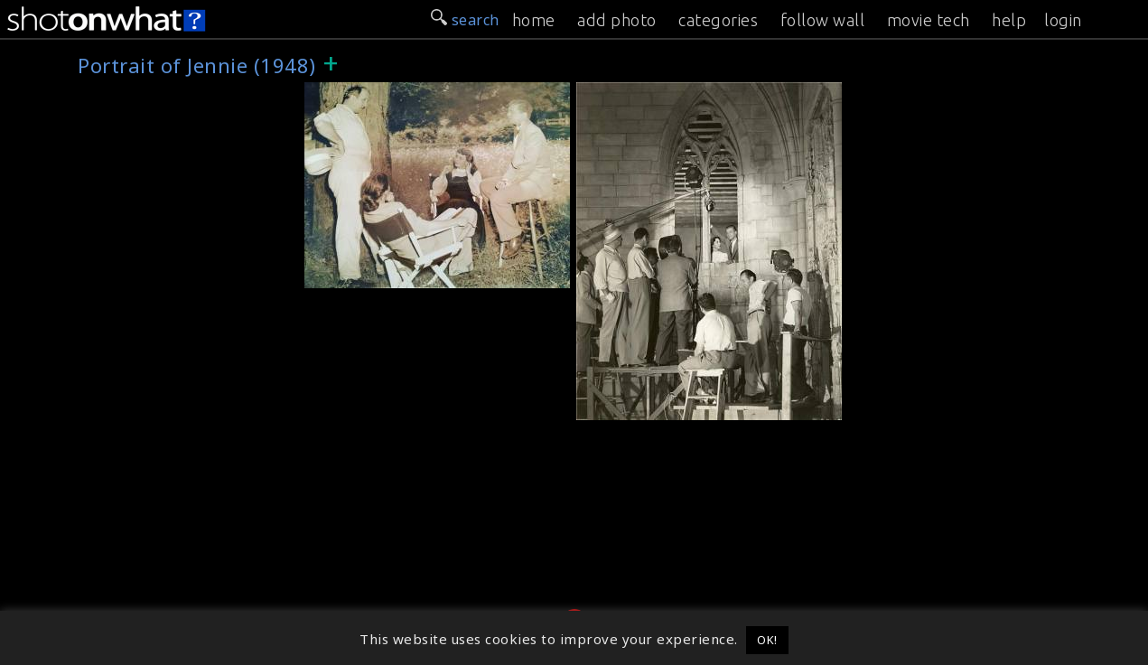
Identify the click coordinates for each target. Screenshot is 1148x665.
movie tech (928, 20)
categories (718, 20)
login (1063, 20)
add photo (617, 20)
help (1009, 20)
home (533, 20)
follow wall (822, 20)
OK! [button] (767, 640)
